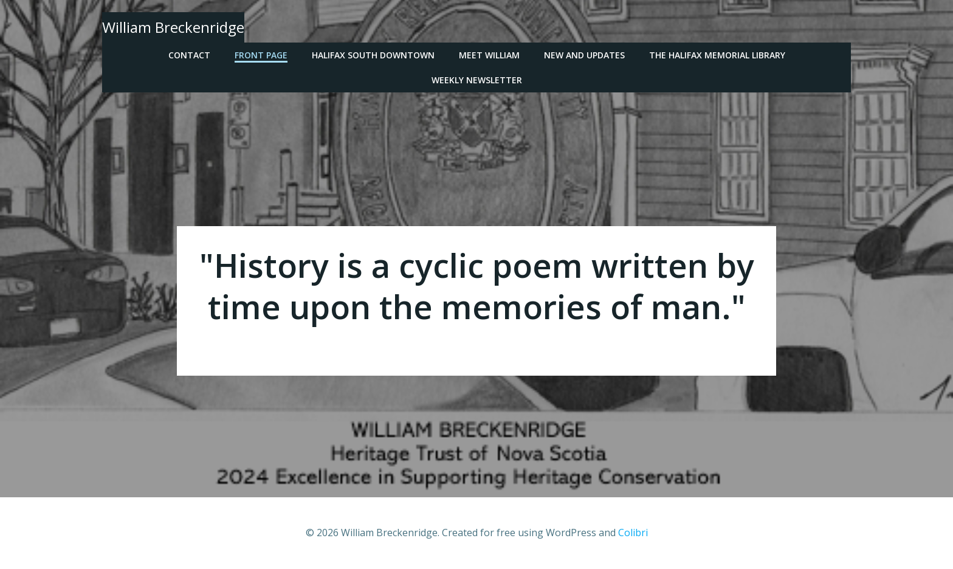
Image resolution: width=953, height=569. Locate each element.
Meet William (489, 55)
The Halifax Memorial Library (717, 55)
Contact (189, 55)
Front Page (261, 55)
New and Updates (584, 55)
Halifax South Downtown (373, 55)
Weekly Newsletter (477, 80)
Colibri (633, 532)
